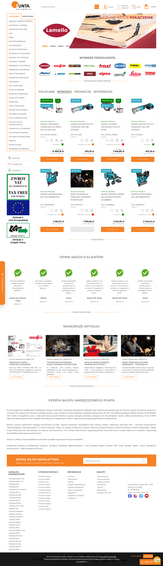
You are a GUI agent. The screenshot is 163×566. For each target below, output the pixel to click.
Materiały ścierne (17, 61)
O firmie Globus (45, 498)
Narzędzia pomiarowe (19, 70)
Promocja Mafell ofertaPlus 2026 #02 (20, 363)
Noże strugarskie (17, 74)
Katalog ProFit (14, 533)
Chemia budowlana (18, 29)
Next (153, 31)
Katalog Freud (14, 500)
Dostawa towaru (104, 482)
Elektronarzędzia (17, 41)
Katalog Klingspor (16, 511)
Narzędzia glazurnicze (19, 66)
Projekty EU (72, 498)
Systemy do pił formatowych (15, 123)
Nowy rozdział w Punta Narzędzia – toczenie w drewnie (135, 364)
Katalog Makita (15, 522)
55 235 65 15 (135, 489)
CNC (10, 33)
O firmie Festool (45, 476)
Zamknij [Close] (148, 556)
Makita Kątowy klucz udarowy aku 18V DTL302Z (82, 127)
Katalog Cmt (14, 487)
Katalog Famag (15, 495)
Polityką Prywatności (107, 557)
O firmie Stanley (45, 503)
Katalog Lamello (15, 514)
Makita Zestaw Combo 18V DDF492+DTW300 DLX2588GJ (112, 197)
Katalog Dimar (14, 492)
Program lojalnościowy (76, 484)
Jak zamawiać (103, 476)
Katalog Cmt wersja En (18, 489)
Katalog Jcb (13, 508)
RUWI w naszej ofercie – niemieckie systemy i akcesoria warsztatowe (97, 364)
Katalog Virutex (15, 544)
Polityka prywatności (76, 487)
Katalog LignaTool (16, 517)
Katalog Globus (15, 503)
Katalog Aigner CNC (16, 479)
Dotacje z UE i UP (104, 493)
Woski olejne (15, 145)
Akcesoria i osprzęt (18, 25)
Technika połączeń (17, 114)
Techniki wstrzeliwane (19, 137)
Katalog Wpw (14, 549)
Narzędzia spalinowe (19, 78)
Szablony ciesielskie (18, 94)
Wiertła (12, 141)
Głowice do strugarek (19, 53)
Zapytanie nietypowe (76, 495)
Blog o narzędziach (75, 490)
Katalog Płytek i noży (17, 530)
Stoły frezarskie (16, 106)
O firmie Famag (45, 490)
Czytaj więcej (16, 377)
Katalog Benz (14, 484)
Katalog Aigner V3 (16, 481)
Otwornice (14, 82)
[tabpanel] (97, 31)
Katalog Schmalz (15, 536)
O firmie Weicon (45, 509)
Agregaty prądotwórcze (20, 21)
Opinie (70, 482)
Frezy (11, 37)
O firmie (71, 476)
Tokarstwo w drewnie (19, 129)
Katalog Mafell (14, 519)
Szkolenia (13, 102)
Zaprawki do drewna (19, 149)
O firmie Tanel (44, 501)
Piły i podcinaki (16, 86)
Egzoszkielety (15, 45)
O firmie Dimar (44, 484)
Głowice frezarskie (18, 49)
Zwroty (100, 487)
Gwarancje (101, 484)
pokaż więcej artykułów (81, 386)
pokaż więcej (97, 240)
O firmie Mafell (44, 479)
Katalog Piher (14, 527)
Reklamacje (102, 490)
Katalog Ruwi (14, 538)
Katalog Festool (15, 498)
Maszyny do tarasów (19, 58)
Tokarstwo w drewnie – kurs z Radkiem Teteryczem (62, 363)
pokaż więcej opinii (82, 312)
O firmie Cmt (44, 482)
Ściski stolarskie (16, 98)
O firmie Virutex (45, 495)
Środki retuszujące (18, 110)
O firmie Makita (44, 487)
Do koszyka (52, 159)
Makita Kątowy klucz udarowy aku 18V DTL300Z (142, 127)
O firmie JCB (43, 506)
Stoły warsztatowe (18, 118)
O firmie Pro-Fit (44, 493)
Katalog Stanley (15, 541)
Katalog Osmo (14, 525)
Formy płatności (104, 479)
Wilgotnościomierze (18, 133)
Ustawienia (136, 556)
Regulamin (72, 493)
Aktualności (72, 479)
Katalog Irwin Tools (16, 506)
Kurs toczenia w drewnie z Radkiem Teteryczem (81, 197)
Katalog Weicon (15, 546)
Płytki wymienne (16, 90)
